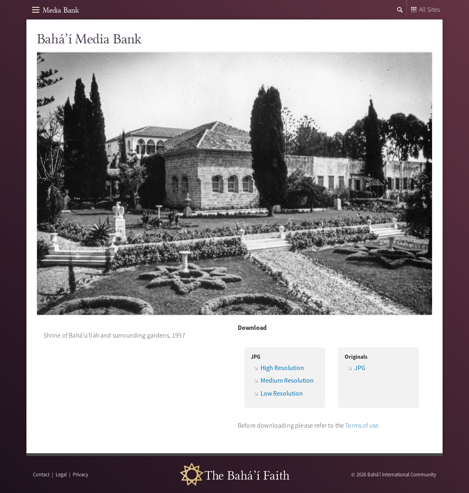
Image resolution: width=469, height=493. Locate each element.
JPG (359, 368)
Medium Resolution (287, 380)
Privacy (80, 474)
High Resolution (282, 368)
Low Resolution (282, 393)
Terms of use (361, 425)
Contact (41, 474)
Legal (61, 474)
